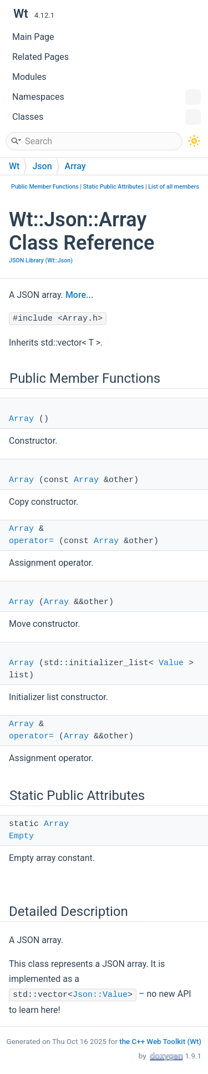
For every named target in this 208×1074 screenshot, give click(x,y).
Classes (106, 117)
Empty (21, 836)
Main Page (33, 37)
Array (75, 166)
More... (79, 295)
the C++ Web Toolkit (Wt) (160, 1041)
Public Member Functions (45, 186)
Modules (29, 77)
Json (42, 166)
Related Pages (40, 57)
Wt (14, 166)
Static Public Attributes (113, 186)
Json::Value (100, 995)
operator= (31, 541)
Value (171, 663)
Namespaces (106, 97)
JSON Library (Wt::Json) (41, 260)
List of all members (173, 186)
